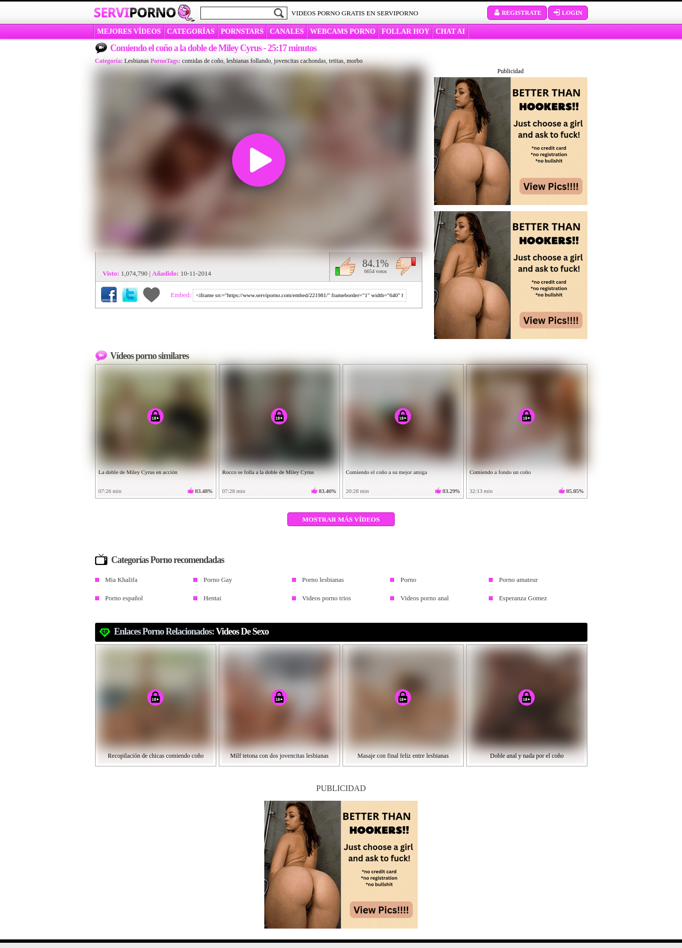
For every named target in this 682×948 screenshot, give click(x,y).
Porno (408, 579)
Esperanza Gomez (523, 598)
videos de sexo (242, 631)
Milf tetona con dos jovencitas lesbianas (279, 755)
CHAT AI (450, 31)
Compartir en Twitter (130, 294)
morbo (354, 60)
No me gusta (406, 266)
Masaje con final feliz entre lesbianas (402, 755)
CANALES (286, 31)
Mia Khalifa (121, 579)
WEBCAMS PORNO (342, 31)
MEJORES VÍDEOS (129, 31)
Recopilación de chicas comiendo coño (155, 755)
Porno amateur (518, 579)
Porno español (124, 598)
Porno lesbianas (323, 579)
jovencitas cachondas (300, 60)
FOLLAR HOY (405, 31)
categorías (191, 31)
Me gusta (345, 266)
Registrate (517, 12)
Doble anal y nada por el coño (527, 755)
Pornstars (242, 31)
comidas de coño (202, 60)
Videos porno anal (424, 598)
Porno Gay (217, 579)
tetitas (336, 60)
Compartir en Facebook (109, 294)
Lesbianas (136, 60)
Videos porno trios (326, 598)
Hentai (212, 598)
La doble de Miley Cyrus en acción (138, 472)
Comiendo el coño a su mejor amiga (386, 472)
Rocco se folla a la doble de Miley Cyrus (268, 472)
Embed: (182, 295)
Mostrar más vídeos (340, 519)
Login (568, 12)
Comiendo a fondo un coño (500, 472)
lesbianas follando (248, 60)
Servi (135, 12)
